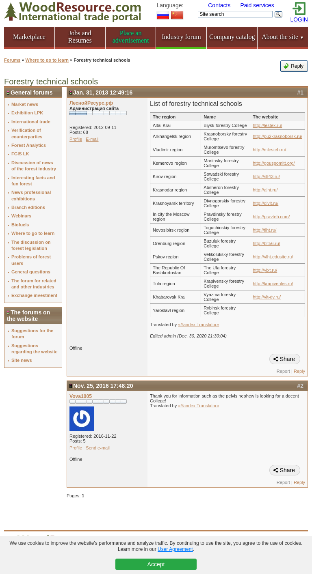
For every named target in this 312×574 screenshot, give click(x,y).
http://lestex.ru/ (267, 125)
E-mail (92, 139)
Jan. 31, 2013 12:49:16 (102, 92)
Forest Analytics (28, 145)
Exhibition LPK (27, 112)
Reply (297, 66)
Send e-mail (98, 447)
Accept (156, 564)
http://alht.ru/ (265, 189)
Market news (24, 104)
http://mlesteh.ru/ (269, 149)
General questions (30, 271)
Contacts (219, 5)
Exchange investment (34, 295)
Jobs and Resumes (80, 37)
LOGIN (299, 19)
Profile (75, 139)
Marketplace (29, 36)
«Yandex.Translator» (198, 324)
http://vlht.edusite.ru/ (273, 256)
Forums (12, 60)
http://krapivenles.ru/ (273, 283)
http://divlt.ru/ (265, 203)
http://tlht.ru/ (264, 230)
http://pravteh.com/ (271, 216)
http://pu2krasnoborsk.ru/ (277, 136)
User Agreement (175, 549)
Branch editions (28, 207)
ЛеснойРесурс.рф (91, 103)
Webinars (21, 215)
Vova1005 (80, 396)
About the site (283, 36)
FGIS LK (20, 153)
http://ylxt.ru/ (265, 270)
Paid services (257, 5)
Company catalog (232, 36)
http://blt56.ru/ (266, 243)
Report (283, 371)
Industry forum (181, 36)
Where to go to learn (47, 60)
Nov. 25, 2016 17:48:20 (103, 386)
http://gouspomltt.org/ (274, 163)
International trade (30, 121)
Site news (21, 360)
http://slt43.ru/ (266, 176)
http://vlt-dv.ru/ (267, 297)
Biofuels (20, 224)
